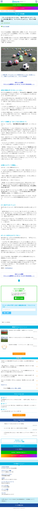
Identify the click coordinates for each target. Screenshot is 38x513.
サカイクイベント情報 (19, 471)
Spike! (19, 479)
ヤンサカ (19, 493)
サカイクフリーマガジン (19, 475)
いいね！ (19, 449)
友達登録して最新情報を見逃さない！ (19, 452)
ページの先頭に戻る (19, 505)
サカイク (2, 11)
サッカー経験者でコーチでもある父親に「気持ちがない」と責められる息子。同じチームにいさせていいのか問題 (17, 376)
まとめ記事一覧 (19, 415)
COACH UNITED (19, 467)
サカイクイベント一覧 (19, 353)
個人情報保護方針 (20, 499)
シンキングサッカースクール (19, 482)
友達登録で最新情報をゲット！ (19, 4)
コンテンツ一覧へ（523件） (15, 388)
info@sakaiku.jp (8, 268)
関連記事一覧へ (4, 384)
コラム (7, 11)
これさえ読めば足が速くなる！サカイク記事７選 (11, 411)
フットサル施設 (19, 490)
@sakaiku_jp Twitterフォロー (19, 445)
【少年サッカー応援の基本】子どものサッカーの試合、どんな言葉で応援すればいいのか (17, 361)
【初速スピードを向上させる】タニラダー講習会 (14, 423)
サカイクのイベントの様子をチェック (19, 455)
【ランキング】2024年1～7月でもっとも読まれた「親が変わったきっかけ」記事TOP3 (17, 381)
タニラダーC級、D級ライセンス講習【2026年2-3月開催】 (16, 428)
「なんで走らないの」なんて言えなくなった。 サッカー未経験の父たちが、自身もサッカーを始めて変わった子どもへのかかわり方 (17, 371)
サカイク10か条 (6, 26)
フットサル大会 (19, 486)
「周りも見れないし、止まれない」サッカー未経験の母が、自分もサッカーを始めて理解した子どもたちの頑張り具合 (17, 366)
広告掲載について (29, 499)
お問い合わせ (4, 499)
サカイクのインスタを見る (19, 8)
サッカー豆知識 (12, 11)
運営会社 (4, 501)
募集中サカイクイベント (19, 327)
